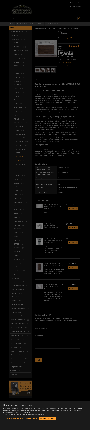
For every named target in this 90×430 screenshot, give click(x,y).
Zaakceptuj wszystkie (47, 418)
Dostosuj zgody (31, 418)
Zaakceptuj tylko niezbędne (14, 418)
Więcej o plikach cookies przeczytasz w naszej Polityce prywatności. (23, 414)
